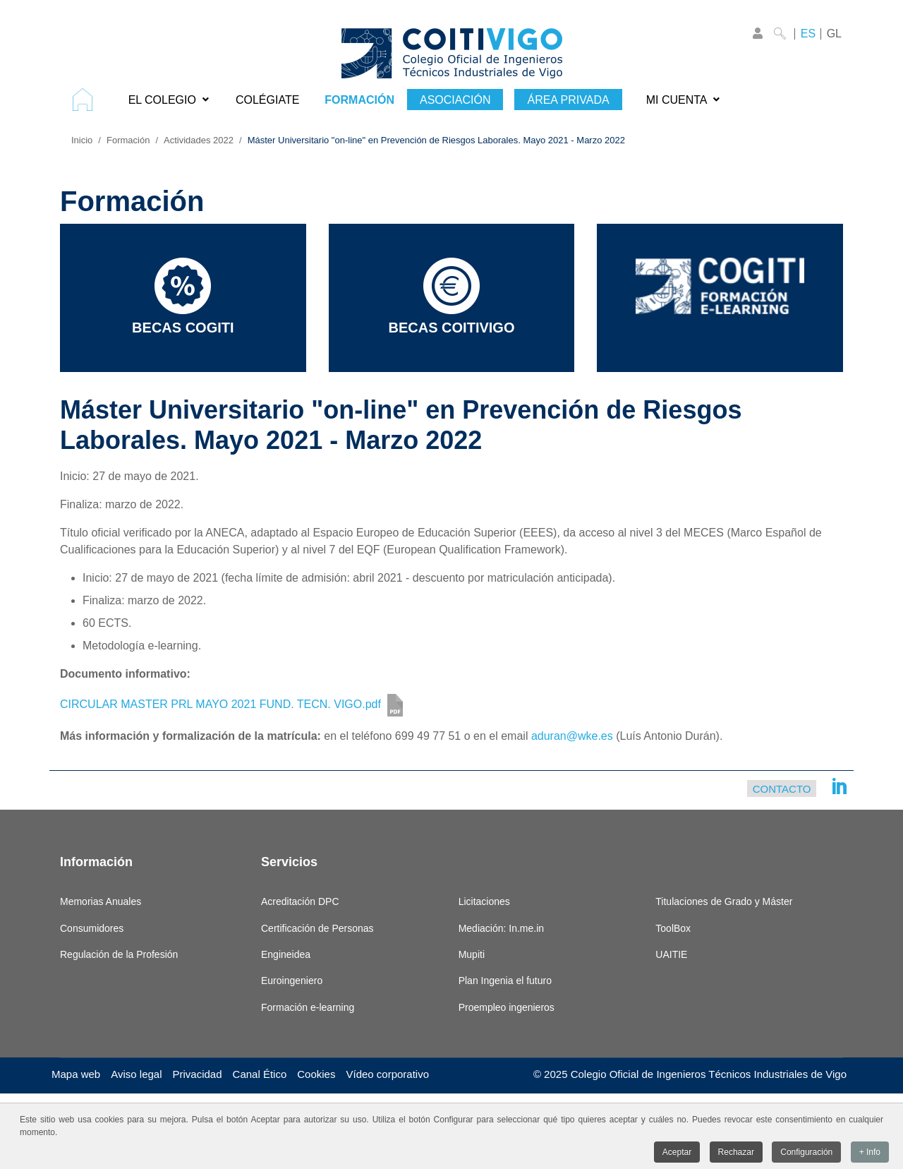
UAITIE (671, 954)
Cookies (316, 1074)
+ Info (869, 1153)
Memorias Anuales (100, 901)
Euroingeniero (291, 980)
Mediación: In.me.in (501, 928)
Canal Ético (260, 1074)
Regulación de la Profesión (119, 954)
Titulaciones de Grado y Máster (723, 901)
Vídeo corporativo (387, 1074)
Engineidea (285, 954)
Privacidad (197, 1074)
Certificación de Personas (317, 928)
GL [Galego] (834, 34)
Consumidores (91, 928)
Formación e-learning (307, 1007)
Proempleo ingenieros (506, 1007)
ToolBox (673, 928)
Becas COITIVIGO (452, 296)
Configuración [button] (806, 1153)
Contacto (782, 788)
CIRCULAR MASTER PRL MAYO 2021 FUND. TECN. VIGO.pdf (220, 704)
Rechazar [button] (736, 1153)
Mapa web (75, 1074)
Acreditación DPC (300, 901)
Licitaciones (484, 901)
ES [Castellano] (808, 34)
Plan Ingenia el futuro (505, 980)
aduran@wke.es (572, 736)
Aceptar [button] (676, 1153)
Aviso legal (136, 1074)
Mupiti (472, 954)
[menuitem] (88, 99)
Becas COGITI (183, 296)
